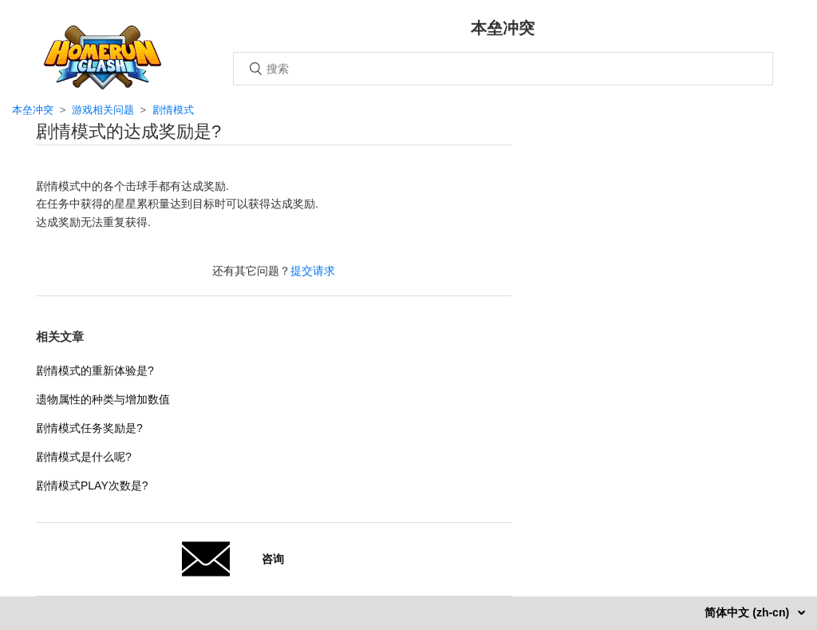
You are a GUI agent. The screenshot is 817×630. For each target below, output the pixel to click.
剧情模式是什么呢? (84, 456)
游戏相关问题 (103, 110)
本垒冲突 (32, 110)
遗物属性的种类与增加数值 (103, 399)
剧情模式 (173, 110)
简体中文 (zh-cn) (748, 612)
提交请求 (312, 270)
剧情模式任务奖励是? (89, 428)
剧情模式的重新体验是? (95, 370)
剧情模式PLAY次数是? (92, 485)
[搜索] (503, 69)
